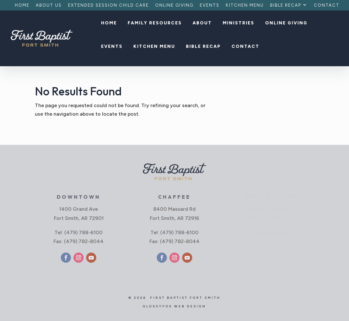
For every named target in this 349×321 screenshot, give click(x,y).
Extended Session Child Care (108, 5)
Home (22, 5)
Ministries (238, 23)
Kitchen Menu (245, 5)
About (202, 23)
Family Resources (155, 23)
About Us (49, 5)
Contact (326, 5)
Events (209, 5)
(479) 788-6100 (83, 232)
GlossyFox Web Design (174, 306)
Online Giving (174, 5)
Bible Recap (285, 5)
